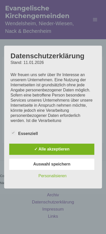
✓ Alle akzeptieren (52, 149)
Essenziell (24, 133)
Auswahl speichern (52, 164)
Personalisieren (52, 176)
